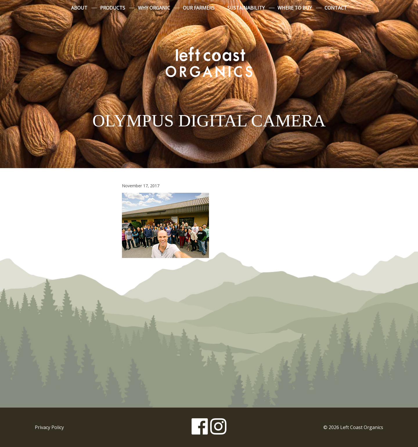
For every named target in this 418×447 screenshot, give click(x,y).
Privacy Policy (49, 427)
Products (112, 8)
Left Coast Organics (209, 61)
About (79, 8)
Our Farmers (199, 8)
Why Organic (154, 8)
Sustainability (246, 8)
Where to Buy (295, 8)
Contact (336, 8)
